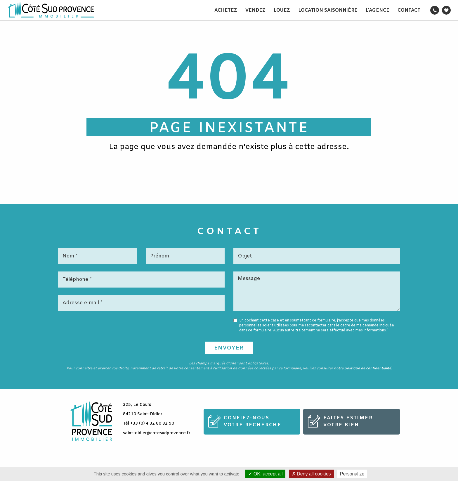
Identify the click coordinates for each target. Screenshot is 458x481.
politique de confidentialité (367, 368)
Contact (409, 10)
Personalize (352, 473)
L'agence (377, 10)
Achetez (225, 10)
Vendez (255, 10)
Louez (282, 10)
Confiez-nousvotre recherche (252, 421)
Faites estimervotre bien (348, 421)
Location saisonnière (328, 10)
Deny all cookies (311, 473)
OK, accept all (265, 473)
